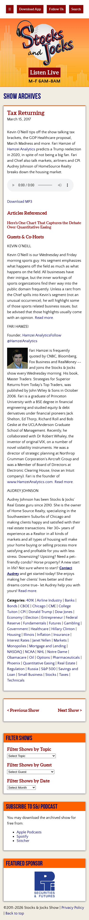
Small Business (30, 675)
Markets (60, 640)
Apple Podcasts (29, 832)
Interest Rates (18, 640)
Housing (14, 635)
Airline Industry (49, 600)
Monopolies (16, 646)
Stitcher (23, 841)
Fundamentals (34, 623)
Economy (15, 617)
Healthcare (39, 629)
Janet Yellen (41, 640)
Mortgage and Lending (47, 646)
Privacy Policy (72, 907)
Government (17, 629)
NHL (40, 652)
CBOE (24, 606)
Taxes (63, 675)
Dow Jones (63, 612)
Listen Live (44, 72)
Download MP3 (19, 201)
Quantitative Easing (39, 663)
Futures (55, 623)
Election (31, 617)
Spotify (22, 836)
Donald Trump (40, 612)
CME (52, 606)
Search (76, 9)
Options (43, 657)
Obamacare (16, 657)
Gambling (72, 623)
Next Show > (70, 710)
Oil (31, 657)
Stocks (50, 675)
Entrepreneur (52, 617)
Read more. (44, 318)
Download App (30, 9)
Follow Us (56, 9)
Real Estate (66, 663)
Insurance (61, 635)
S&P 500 (48, 669)
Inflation (44, 635)
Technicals (15, 680)
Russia (33, 669)
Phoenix (13, 663)
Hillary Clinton (63, 629)
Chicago (39, 606)
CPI (23, 612)
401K (30, 600)
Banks (70, 600)
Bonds (12, 606)
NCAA (29, 652)
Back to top (14, 913)
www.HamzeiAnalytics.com (30, 482)
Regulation (16, 669)
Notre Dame (57, 652)
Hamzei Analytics (21, 149)
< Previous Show (23, 710)
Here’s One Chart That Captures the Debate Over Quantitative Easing (44, 225)
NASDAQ (14, 652)
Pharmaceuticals (66, 657)
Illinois (28, 635)
